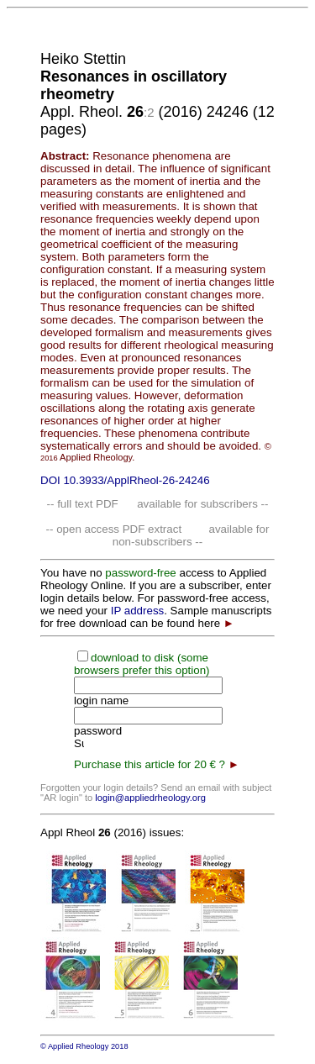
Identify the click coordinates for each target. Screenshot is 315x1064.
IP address (137, 610)
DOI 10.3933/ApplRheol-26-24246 (125, 480)
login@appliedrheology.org (150, 798)
